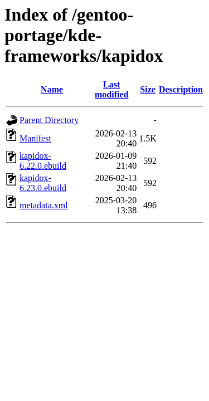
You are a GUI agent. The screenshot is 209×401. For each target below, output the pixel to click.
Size (147, 89)
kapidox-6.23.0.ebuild (43, 183)
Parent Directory (49, 120)
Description (181, 89)
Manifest (35, 138)
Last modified (111, 89)
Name (52, 89)
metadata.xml (44, 205)
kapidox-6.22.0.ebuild (43, 160)
